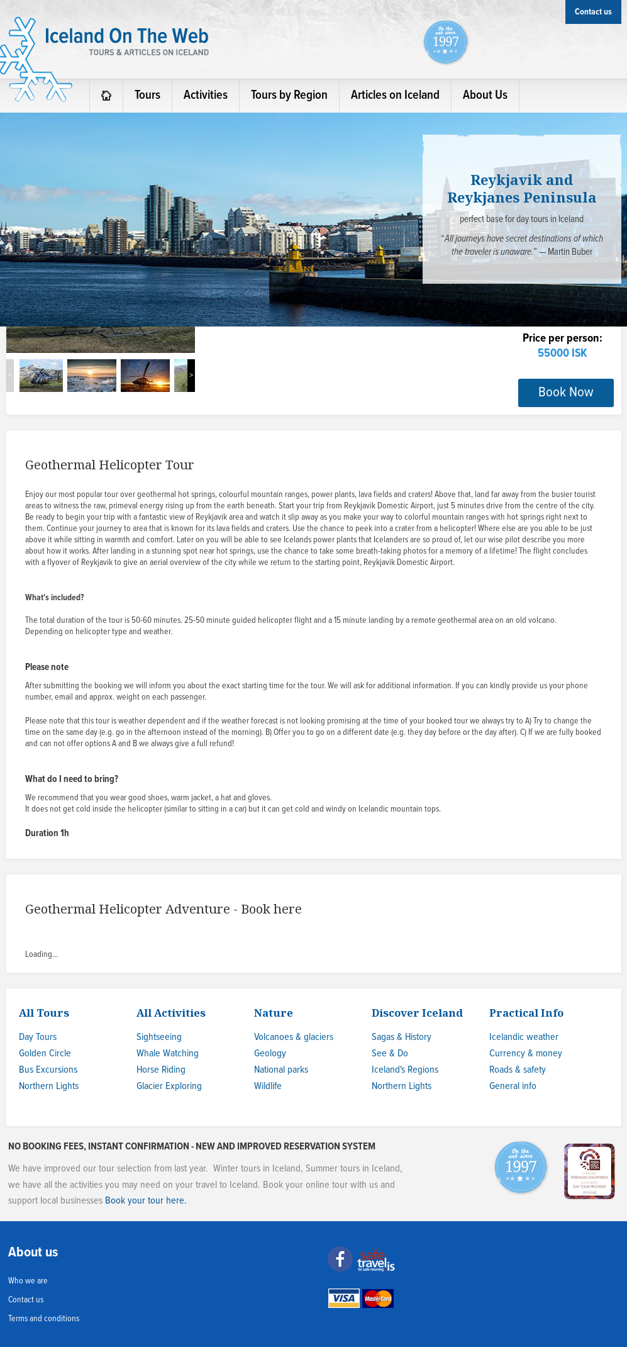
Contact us (25, 1299)
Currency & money (525, 1053)
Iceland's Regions (405, 1069)
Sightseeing (159, 1037)
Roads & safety (517, 1069)
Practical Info (526, 1012)
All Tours (44, 1012)
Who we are (28, 1281)
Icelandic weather (523, 1037)
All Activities (171, 1012)
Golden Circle (45, 1053)
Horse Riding (161, 1069)
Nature (273, 1012)
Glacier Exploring (169, 1086)
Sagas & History (401, 1037)
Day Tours (38, 1037)
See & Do (390, 1053)
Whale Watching (167, 1053)
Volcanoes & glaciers (293, 1037)
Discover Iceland (417, 1012)
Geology (270, 1053)
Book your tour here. (146, 1200)
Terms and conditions (43, 1318)
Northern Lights (49, 1086)
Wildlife (268, 1086)
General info (512, 1086)
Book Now (566, 392)
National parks (281, 1069)
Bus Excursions (48, 1069)
